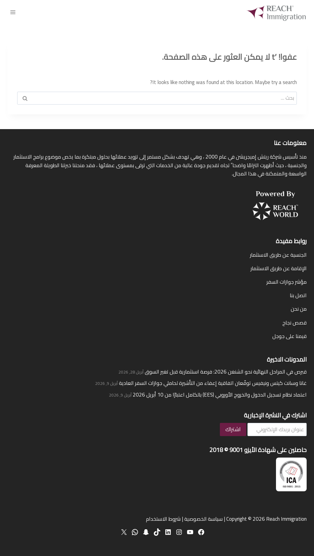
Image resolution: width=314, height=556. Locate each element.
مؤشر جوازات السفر (286, 282)
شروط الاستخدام (163, 519)
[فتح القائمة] (13, 12)
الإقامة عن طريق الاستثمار (279, 268)
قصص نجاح (294, 323)
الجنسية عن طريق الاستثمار (278, 255)
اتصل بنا (298, 295)
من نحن (299, 309)
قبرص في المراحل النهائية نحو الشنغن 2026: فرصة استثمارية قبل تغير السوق (226, 372)
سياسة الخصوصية (203, 519)
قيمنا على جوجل (289, 336)
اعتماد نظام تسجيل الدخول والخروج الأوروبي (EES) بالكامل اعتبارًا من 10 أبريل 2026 (220, 395)
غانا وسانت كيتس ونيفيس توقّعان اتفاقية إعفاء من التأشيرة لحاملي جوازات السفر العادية (213, 383)
